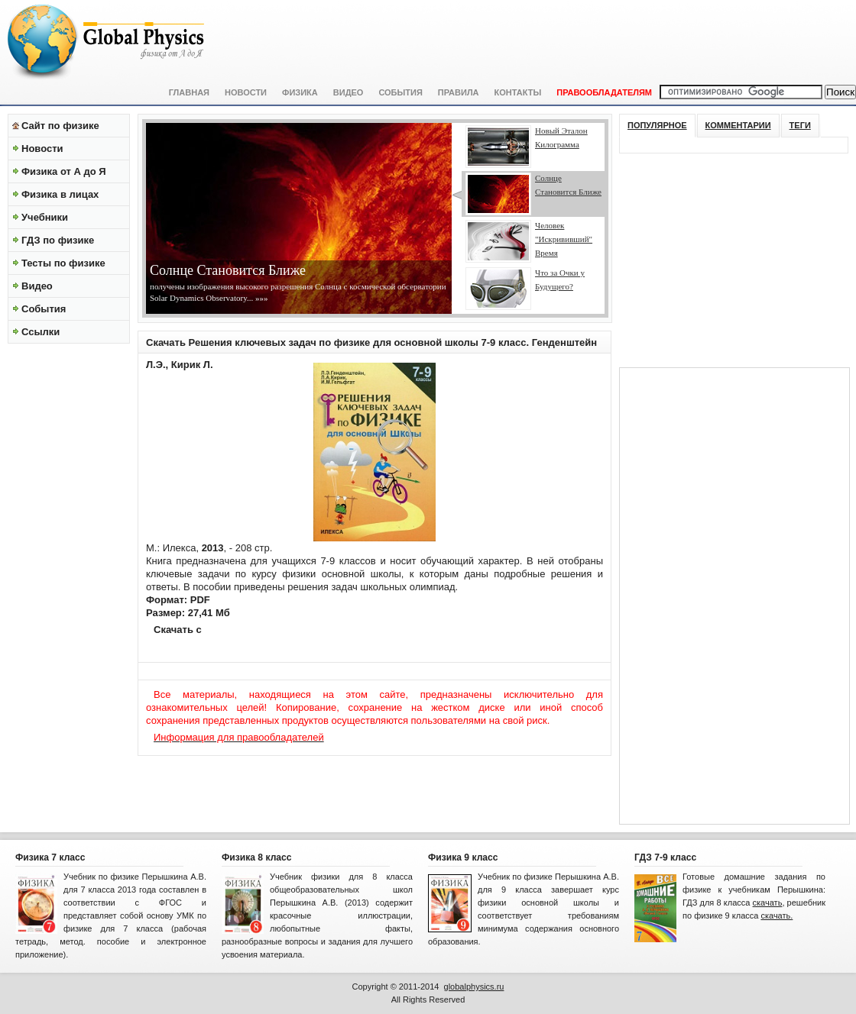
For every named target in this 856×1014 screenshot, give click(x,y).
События (400, 92)
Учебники (44, 217)
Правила (458, 92)
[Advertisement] (69, 580)
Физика (300, 92)
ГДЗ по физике (57, 240)
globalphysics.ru (474, 986)
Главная (189, 92)
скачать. (776, 915)
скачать (768, 902)
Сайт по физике (60, 125)
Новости (246, 92)
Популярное (657, 125)
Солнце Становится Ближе (228, 270)
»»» (260, 297)
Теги (800, 125)
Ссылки (40, 331)
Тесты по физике (63, 263)
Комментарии (738, 125)
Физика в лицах (60, 194)
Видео (348, 92)
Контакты (518, 92)
